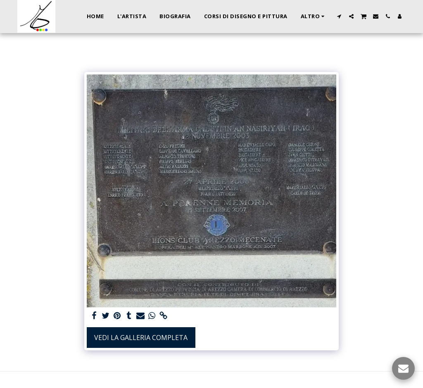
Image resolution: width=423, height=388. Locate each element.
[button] (339, 16)
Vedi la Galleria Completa (141, 337)
